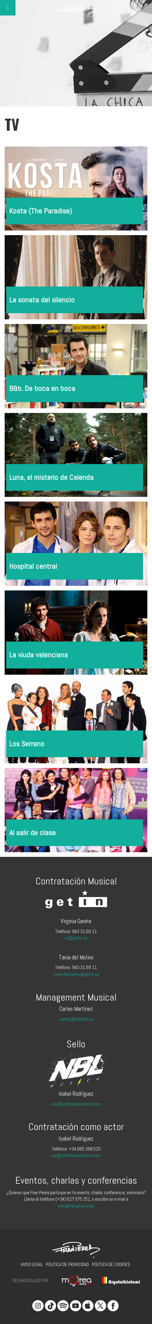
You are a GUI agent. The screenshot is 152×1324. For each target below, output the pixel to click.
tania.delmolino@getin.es (76, 974)
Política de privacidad (67, 1264)
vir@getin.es (76, 938)
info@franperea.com (76, 1206)
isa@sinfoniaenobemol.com (76, 1104)
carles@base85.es (76, 1019)
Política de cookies (111, 1264)
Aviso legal (32, 1264)
